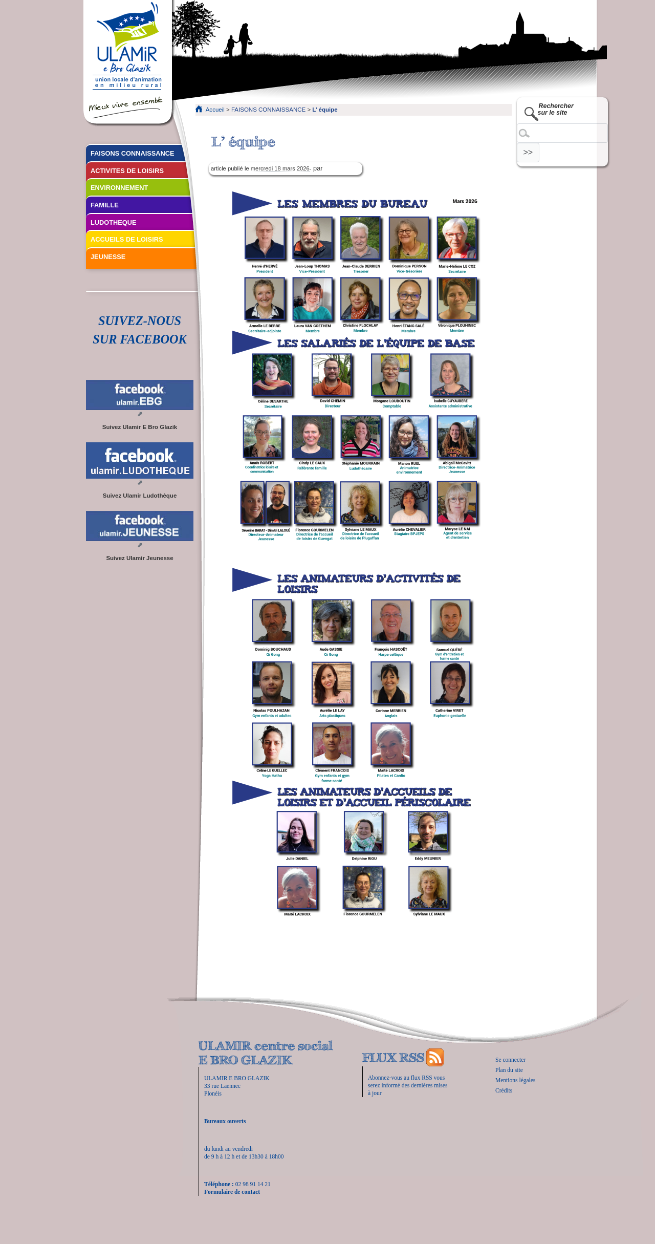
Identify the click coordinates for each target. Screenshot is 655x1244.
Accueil (215, 109)
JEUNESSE (108, 257)
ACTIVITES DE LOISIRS (127, 171)
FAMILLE (105, 205)
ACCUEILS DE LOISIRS (127, 239)
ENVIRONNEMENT (119, 187)
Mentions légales (515, 1080)
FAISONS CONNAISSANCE (268, 109)
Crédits (503, 1090)
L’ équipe (324, 109)
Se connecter (510, 1060)
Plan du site (509, 1070)
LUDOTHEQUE (114, 222)
